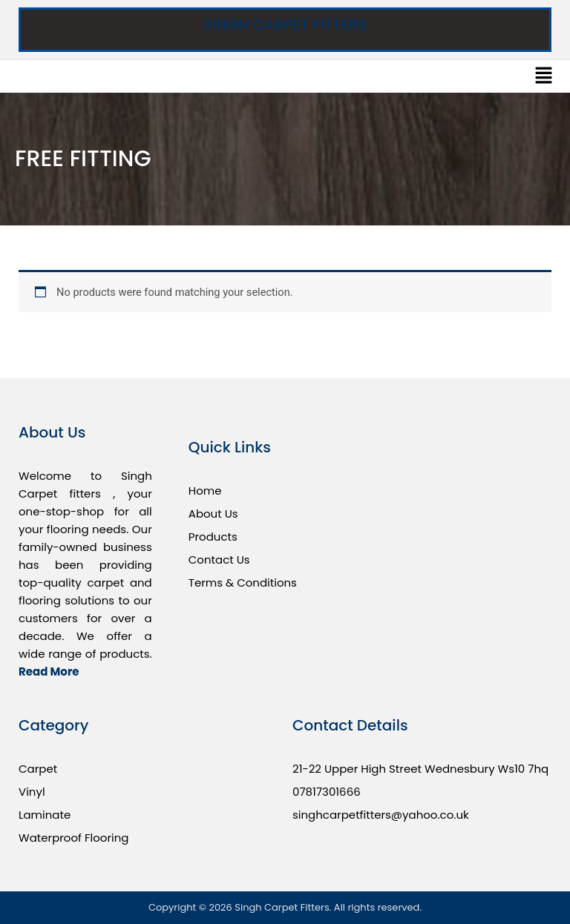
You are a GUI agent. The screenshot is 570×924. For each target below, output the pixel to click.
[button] (544, 76)
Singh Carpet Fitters (285, 24)
